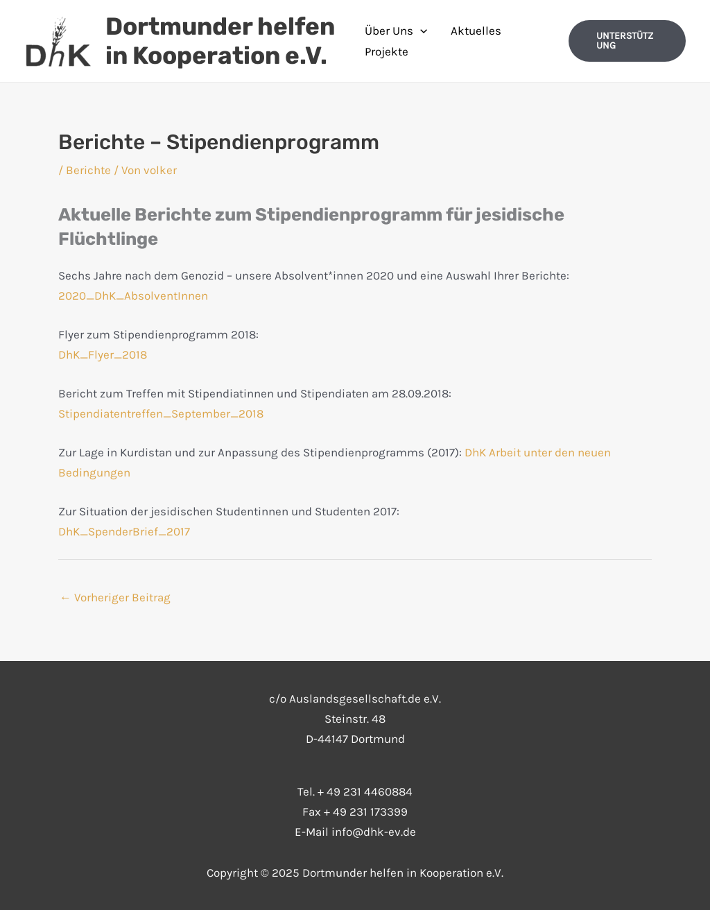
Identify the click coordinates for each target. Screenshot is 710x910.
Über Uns (396, 30)
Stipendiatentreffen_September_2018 (160, 413)
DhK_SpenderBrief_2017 (124, 531)
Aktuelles (476, 30)
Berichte (88, 170)
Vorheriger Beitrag (115, 597)
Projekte (386, 51)
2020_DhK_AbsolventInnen (133, 295)
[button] (627, 41)
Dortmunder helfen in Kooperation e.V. (220, 41)
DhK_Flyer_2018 (102, 354)
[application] (420, 30)
